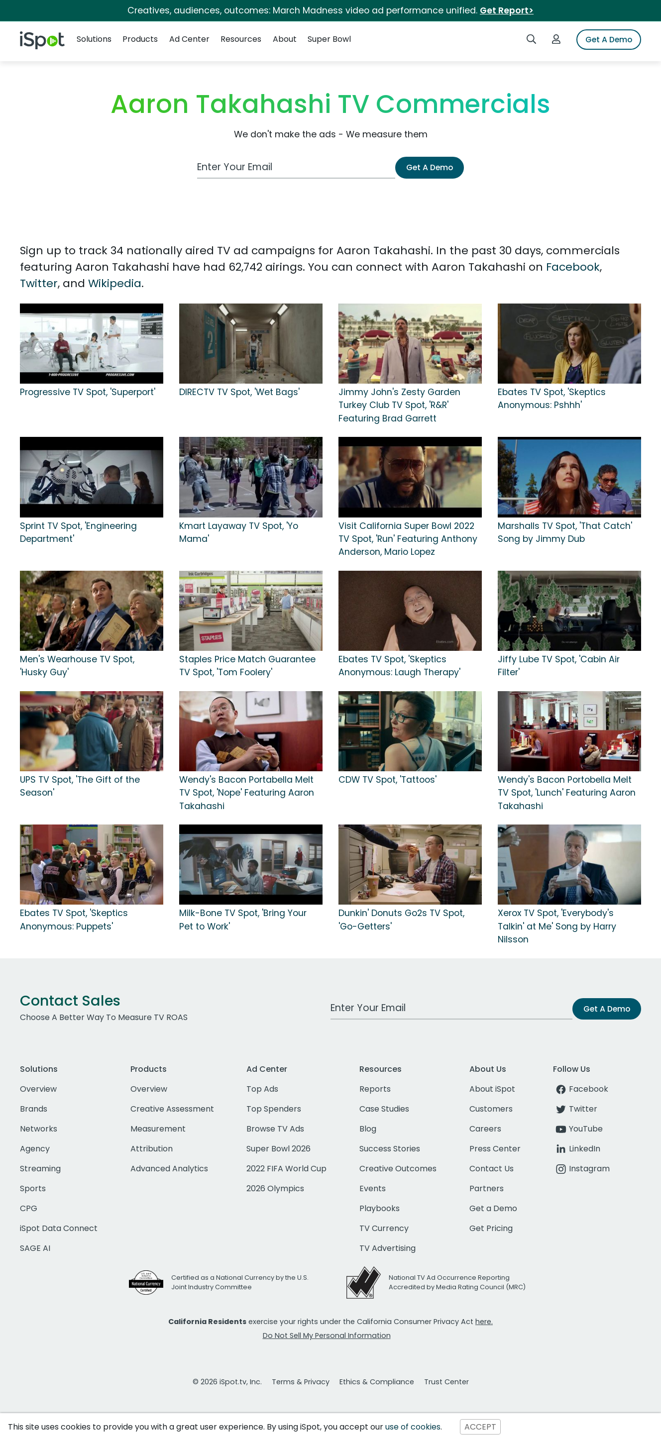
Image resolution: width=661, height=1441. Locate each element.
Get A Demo (608, 39)
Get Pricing (491, 1228)
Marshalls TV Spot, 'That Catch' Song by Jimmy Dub (565, 532)
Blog (367, 1128)
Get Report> (507, 10)
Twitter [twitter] (575, 1109)
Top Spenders (273, 1109)
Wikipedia (114, 283)
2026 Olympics (275, 1188)
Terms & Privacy (301, 1382)
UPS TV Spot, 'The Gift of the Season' (80, 786)
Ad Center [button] (189, 39)
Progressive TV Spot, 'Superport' (87, 392)
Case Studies (384, 1109)
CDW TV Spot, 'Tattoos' (387, 780)
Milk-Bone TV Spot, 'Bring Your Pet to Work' (243, 919)
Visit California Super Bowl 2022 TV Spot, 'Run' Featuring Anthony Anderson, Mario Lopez (407, 539)
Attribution (151, 1148)
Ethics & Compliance (376, 1382)
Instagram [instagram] (581, 1168)
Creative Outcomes (398, 1168)
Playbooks (379, 1208)
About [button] (285, 39)
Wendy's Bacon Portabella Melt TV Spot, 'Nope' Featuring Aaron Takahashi (246, 793)
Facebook (573, 267)
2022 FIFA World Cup (286, 1168)
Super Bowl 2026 (278, 1148)
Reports (375, 1089)
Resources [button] (240, 39)
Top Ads (262, 1089)
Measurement (158, 1128)
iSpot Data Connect (59, 1228)
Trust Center (446, 1382)
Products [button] (140, 39)
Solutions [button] (94, 39)
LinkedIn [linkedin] (576, 1148)
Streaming (40, 1168)
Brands (33, 1109)
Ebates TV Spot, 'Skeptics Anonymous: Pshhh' (552, 398)
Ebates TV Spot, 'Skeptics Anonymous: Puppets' (74, 919)
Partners (486, 1188)
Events (372, 1188)
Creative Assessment (172, 1109)
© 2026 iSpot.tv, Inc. (227, 1382)
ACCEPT (480, 1427)
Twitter (39, 283)
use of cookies (413, 1427)
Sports (33, 1188)
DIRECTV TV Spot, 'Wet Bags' (239, 392)
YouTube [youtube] (578, 1128)
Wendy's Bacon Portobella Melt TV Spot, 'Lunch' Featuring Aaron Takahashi (567, 793)
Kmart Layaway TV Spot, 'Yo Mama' (238, 532)
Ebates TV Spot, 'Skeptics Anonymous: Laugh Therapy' (399, 665)
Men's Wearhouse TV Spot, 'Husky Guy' (77, 665)
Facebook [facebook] (580, 1089)
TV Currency (384, 1228)
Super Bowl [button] (329, 39)
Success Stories (389, 1148)
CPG (28, 1208)
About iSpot (492, 1089)
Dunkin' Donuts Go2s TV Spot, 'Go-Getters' (401, 919)
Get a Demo (493, 1208)
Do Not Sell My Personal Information (327, 1335)
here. (484, 1322)
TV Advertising (387, 1248)
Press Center (495, 1148)
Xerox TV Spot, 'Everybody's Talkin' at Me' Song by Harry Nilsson (557, 926)
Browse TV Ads (275, 1128)
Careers (485, 1128)
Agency (35, 1148)
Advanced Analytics (169, 1168)
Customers (491, 1109)
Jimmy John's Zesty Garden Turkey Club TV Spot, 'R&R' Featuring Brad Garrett (399, 405)
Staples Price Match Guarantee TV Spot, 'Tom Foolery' (247, 665)
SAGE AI (35, 1248)
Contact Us (491, 1168)
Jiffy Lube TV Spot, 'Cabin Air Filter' (559, 665)
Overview (38, 1089)
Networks (38, 1128)
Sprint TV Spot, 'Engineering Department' (78, 532)
